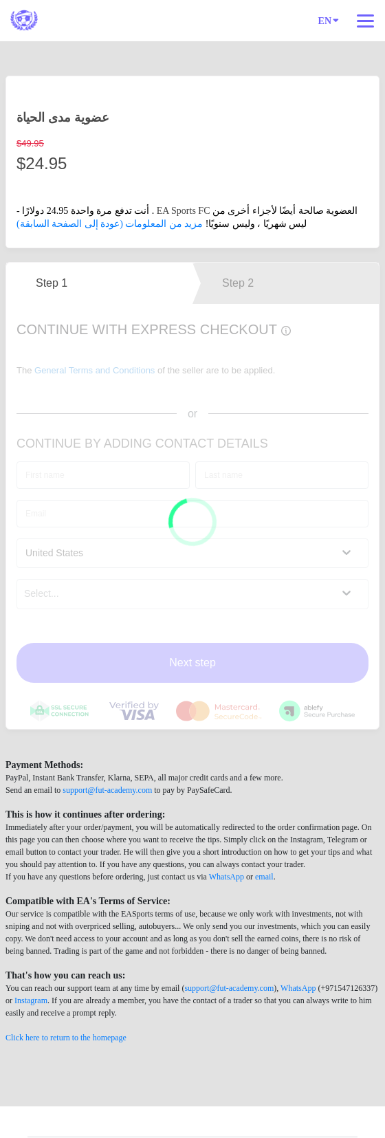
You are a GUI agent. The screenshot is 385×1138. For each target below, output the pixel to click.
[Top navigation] (365, 21)
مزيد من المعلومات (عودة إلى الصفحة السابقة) (109, 224)
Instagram (30, 1000)
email (264, 877)
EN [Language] (328, 20)
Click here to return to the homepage (66, 1037)
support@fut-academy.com (107, 790)
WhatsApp (226, 877)
